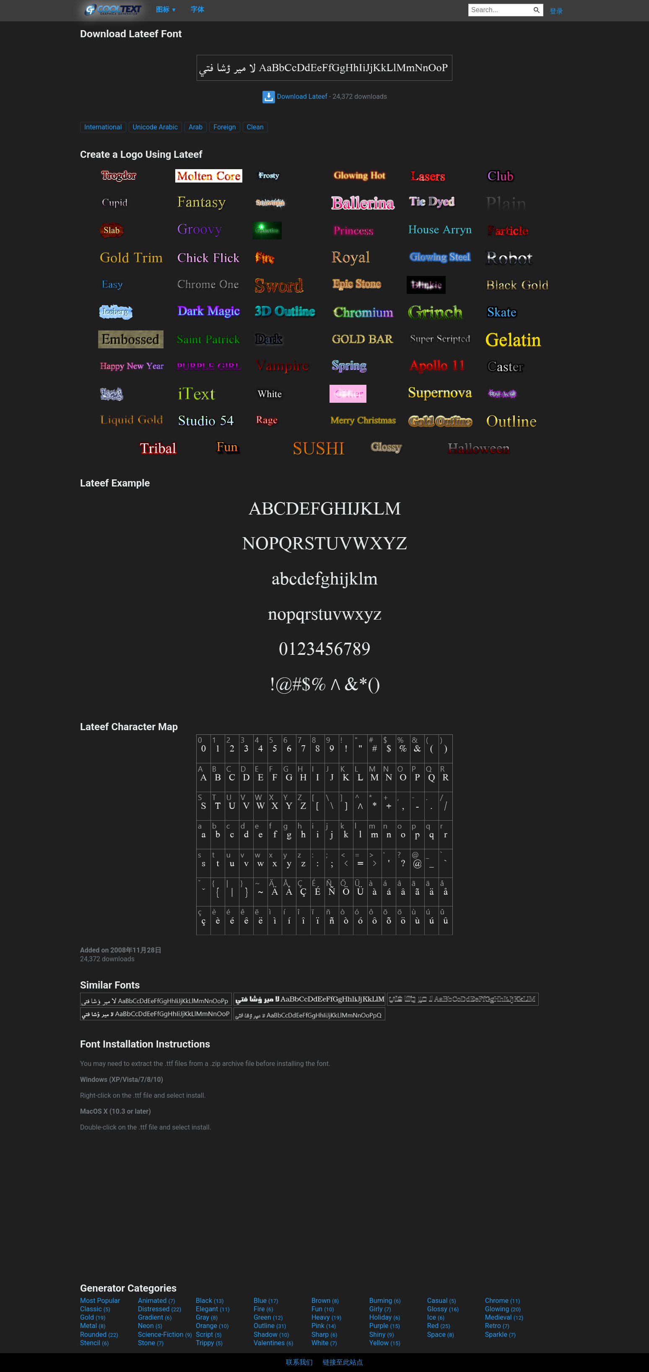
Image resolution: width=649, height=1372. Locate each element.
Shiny (381, 1335)
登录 (556, 11)
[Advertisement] (39, 153)
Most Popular (100, 1301)
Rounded (99, 1335)
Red (438, 1326)
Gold (93, 1317)
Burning (385, 1301)
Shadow (271, 1335)
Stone (151, 1343)
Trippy (209, 1343)
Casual (441, 1301)
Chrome (502, 1301)
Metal (93, 1326)
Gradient (154, 1317)
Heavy (326, 1317)
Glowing (503, 1309)
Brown (325, 1301)
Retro (497, 1326)
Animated (156, 1301)
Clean (255, 127)
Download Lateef (294, 96)
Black (210, 1301)
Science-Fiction (165, 1335)
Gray (207, 1317)
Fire (263, 1309)
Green (268, 1317)
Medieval (504, 1317)
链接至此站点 (343, 1362)
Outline (270, 1326)
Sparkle (500, 1335)
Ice (435, 1317)
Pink (324, 1326)
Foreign (224, 127)
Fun (323, 1309)
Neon (150, 1326)
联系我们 (299, 1362)
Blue (266, 1301)
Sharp (324, 1335)
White (324, 1343)
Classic (95, 1309)
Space (440, 1335)
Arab (195, 127)
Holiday (384, 1317)
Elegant (213, 1309)
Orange (212, 1326)
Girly (380, 1309)
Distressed (159, 1309)
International (103, 127)
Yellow (384, 1343)
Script (209, 1335)
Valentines (273, 1343)
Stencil (94, 1343)
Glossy (443, 1309)
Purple (384, 1326)
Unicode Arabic (155, 127)
